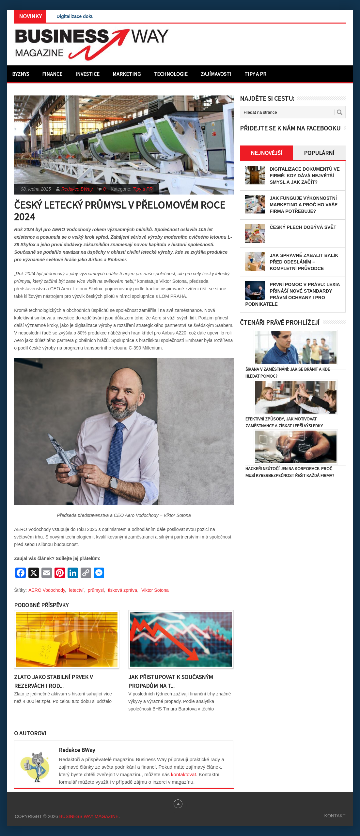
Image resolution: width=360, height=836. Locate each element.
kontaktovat (183, 774)
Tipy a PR (255, 74)
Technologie (171, 74)
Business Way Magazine (88, 816)
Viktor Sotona (155, 590)
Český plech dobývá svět (303, 227)
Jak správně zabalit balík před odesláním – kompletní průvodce (304, 262)
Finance (52, 74)
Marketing (127, 74)
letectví (76, 590)
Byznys (20, 74)
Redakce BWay (77, 189)
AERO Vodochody (46, 590)
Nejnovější (266, 153)
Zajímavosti (216, 74)
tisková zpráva (122, 590)
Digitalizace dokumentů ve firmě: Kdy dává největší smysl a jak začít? (304, 175)
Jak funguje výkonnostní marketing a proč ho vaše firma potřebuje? (303, 205)
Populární (319, 153)
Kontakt (335, 815)
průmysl (96, 590)
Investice (87, 74)
